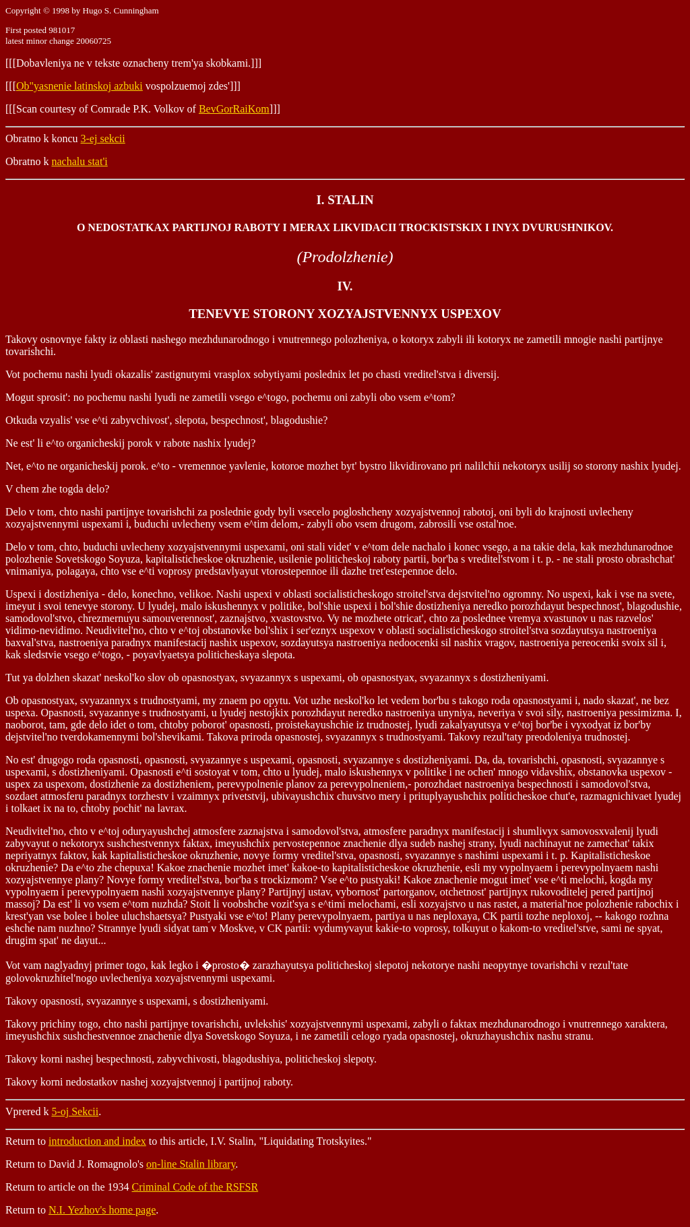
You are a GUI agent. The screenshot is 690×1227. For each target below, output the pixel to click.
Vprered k (28, 1111)
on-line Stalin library (190, 1164)
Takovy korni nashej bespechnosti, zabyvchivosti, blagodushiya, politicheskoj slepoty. (191, 1059)
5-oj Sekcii (74, 1111)
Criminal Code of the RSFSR (195, 1187)
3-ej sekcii (103, 138)
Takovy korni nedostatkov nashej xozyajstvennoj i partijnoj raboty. (149, 1082)
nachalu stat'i (79, 161)
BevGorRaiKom (234, 109)
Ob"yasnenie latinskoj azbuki (79, 86)
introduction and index (97, 1141)
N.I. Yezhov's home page (102, 1210)
